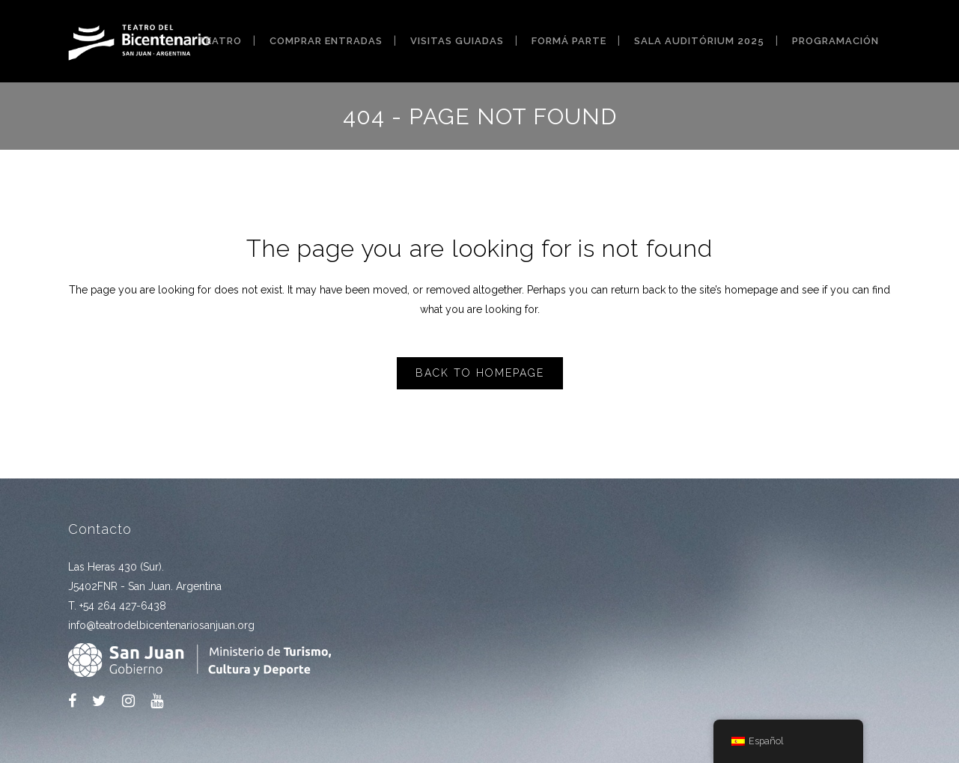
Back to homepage (479, 373)
